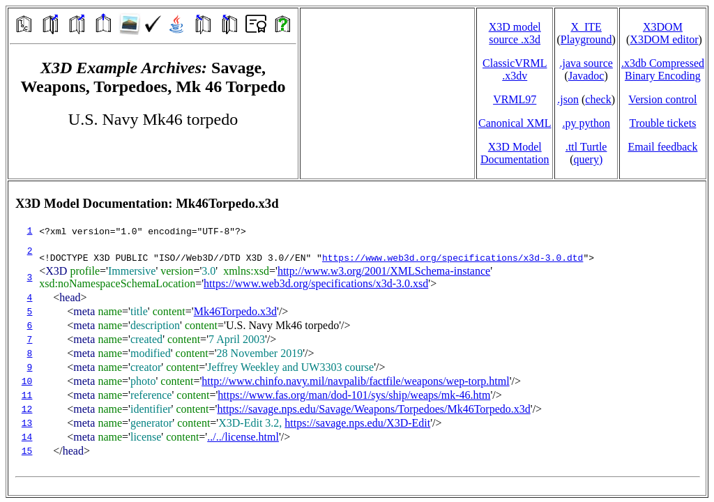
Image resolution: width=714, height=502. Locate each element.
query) (587, 159)
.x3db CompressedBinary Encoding (662, 69)
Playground (586, 39)
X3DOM (663, 27)
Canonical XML (514, 123)
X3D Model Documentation (514, 153)
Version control (662, 99)
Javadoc (586, 76)
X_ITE (585, 27)
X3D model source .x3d (515, 33)
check (598, 99)
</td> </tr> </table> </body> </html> (357, 338)
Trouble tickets (663, 123)
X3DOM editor (664, 39)
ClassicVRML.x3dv (515, 69)
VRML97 (514, 99)
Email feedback (662, 147)
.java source (585, 63)
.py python (585, 123)
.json (568, 99)
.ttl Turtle (586, 147)
